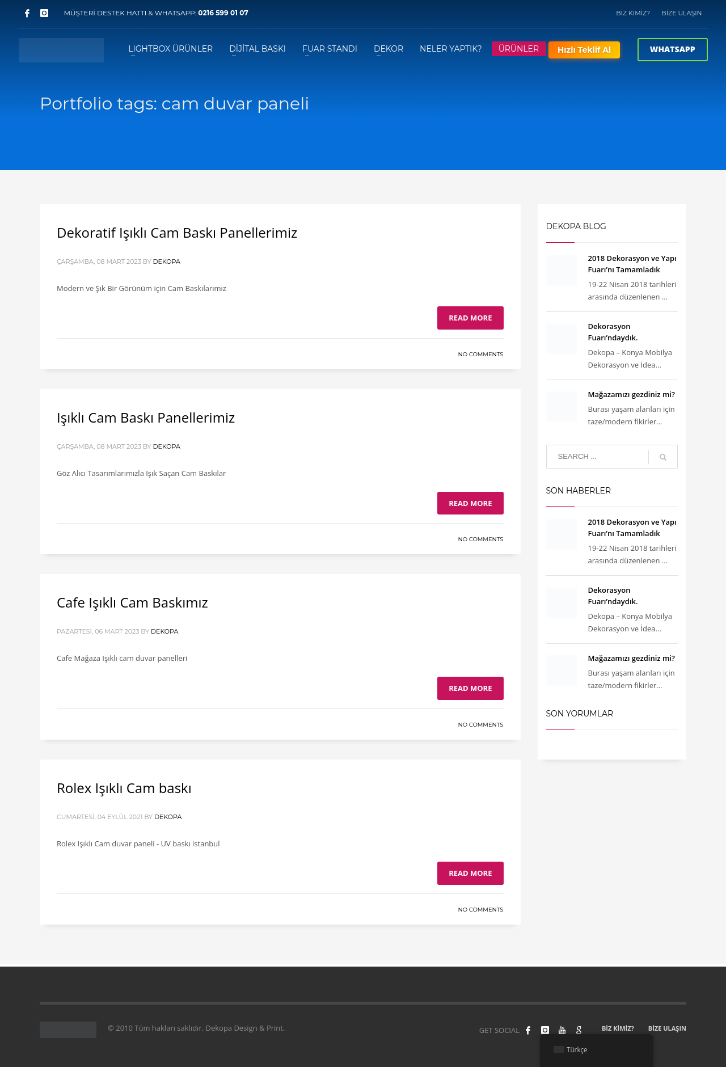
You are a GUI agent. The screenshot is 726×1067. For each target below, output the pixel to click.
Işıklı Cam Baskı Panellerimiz (146, 417)
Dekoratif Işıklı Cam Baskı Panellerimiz (177, 232)
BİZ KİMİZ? (633, 13)
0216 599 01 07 (223, 13)
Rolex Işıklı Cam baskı (124, 787)
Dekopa (166, 261)
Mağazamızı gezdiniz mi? (631, 394)
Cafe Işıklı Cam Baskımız (132, 602)
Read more (470, 318)
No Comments (481, 354)
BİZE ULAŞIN (681, 13)
